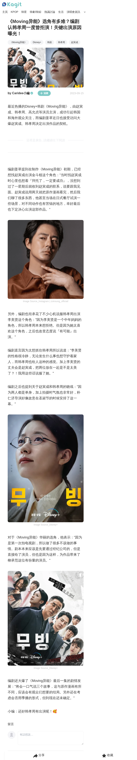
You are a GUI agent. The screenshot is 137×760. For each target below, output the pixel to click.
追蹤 (44, 93)
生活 (61, 11)
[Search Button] (85, 12)
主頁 (5, 11)
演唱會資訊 (73, 11)
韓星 (24, 11)
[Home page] (12, 5)
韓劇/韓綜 (35, 11)
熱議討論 (49, 11)
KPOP (14, 11)
